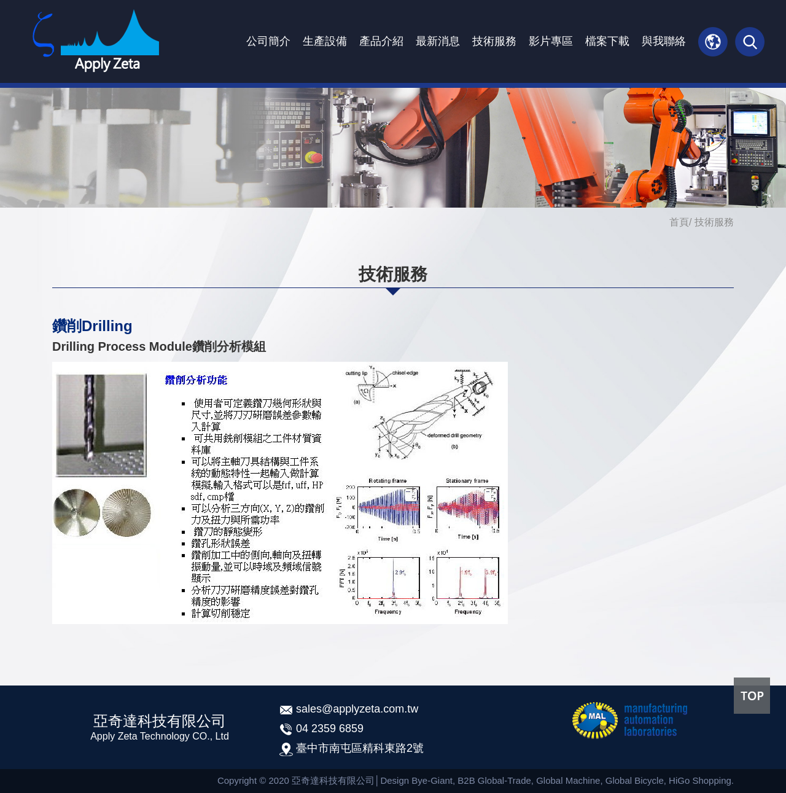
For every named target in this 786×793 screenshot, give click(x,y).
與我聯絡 (664, 41)
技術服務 (494, 41)
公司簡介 (268, 41)
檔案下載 (607, 41)
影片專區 (551, 41)
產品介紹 (381, 41)
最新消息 (438, 41)
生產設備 (325, 41)
